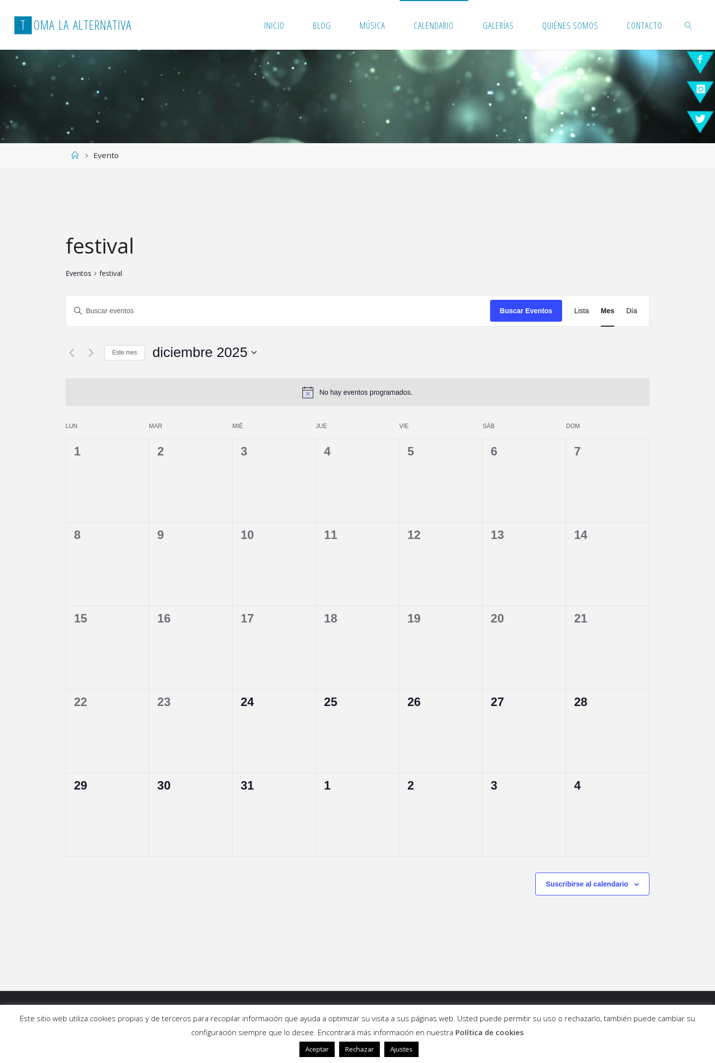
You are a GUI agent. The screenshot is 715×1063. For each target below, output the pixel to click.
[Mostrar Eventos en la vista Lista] (581, 311)
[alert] (357, 392)
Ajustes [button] (401, 1049)
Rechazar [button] (359, 1049)
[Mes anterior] (71, 352)
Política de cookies (489, 1032)
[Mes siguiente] (91, 352)
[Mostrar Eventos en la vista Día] (631, 311)
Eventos (78, 273)
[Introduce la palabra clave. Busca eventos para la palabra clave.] (278, 311)
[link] (688, 25)
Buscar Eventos (526, 311)
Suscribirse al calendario (587, 884)
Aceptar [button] (317, 1049)
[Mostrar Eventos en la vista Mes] (607, 311)
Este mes (124, 352)
